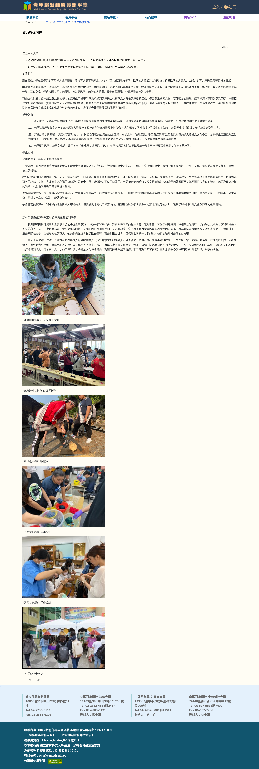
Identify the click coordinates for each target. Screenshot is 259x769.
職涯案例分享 (61, 22)
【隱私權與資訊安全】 (41, 735)
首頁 (46, 22)
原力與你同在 (83, 22)
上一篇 (26, 680)
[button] (111, 17)
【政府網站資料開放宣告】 (76, 735)
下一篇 (35, 680)
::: (1, 16)
